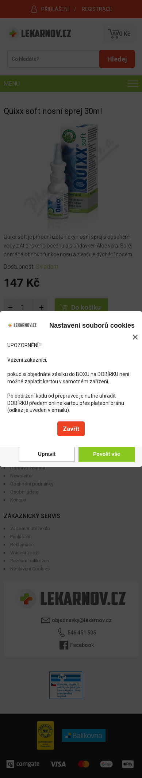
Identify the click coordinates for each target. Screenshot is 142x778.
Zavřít (71, 428)
